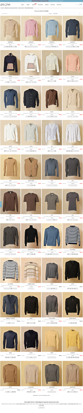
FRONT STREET (31, 180)
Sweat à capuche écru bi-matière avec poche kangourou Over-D (31, 78)
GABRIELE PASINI (31, 249)
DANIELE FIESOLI (72, 318)
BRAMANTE (10, 42)
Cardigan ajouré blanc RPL (52, 147)
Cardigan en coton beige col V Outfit (72, 113)
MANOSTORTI (31, 387)
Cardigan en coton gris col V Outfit (31, 147)
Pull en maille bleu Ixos (52, 182)
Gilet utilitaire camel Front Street (31, 182)
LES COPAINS (72, 249)
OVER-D (10, 76)
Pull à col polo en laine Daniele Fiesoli (73, 319)
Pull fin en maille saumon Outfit (72, 77)
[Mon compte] (78, 4)
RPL (52, 146)
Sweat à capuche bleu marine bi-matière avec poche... (10, 78)
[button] (76, 5)
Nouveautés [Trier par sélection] (66, 13)
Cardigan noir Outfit (72, 285)
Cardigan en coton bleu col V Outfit (10, 113)
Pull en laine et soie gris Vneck (51, 285)
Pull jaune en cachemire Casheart (72, 354)
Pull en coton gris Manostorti (52, 388)
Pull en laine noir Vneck (31, 319)
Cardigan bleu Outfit (31, 354)
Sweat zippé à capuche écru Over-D (52, 77)
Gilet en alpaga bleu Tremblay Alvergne (10, 319)
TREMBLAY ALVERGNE (10, 318)
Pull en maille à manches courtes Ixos (72, 216)
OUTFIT (72, 76)
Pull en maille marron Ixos (10, 216)
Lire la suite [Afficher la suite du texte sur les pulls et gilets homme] (41, 407)
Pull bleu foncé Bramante (72, 43)
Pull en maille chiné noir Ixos (10, 250)
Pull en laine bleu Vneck (10, 354)
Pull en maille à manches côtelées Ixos (10, 182)
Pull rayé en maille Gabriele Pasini (31, 285)
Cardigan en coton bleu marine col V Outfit (31, 113)
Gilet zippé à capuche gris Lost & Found (52, 319)
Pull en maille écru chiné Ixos (72, 147)
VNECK (51, 249)
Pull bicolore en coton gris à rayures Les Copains (10, 285)
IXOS (73, 146)
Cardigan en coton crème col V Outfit (10, 147)
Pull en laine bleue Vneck (51, 250)
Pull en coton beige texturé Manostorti (31, 388)
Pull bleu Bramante (51, 43)
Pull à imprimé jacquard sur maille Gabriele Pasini (31, 250)
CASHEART (72, 352)
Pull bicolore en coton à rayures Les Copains (72, 250)
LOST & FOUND (52, 318)
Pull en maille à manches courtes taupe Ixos (52, 216)
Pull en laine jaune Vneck (52, 354)
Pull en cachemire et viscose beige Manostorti (72, 388)
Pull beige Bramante (10, 43)
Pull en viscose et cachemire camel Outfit (10, 388)
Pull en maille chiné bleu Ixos (72, 182)
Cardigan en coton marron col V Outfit (52, 113)
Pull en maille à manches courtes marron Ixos (31, 216)
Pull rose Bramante (31, 43)
